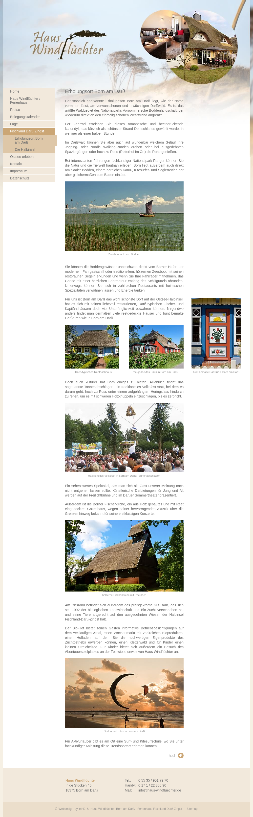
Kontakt (16, 164)
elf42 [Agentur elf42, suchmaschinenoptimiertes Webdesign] (82, 809)
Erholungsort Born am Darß (29, 140)
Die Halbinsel (25, 149)
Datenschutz (19, 178)
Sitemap (192, 809)
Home (14, 91)
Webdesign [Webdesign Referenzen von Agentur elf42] (66, 809)
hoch (172, 756)
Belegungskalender (25, 117)
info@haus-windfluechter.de (159, 790)
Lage (14, 124)
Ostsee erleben (22, 157)
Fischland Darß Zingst (27, 131)
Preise (15, 110)
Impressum (18, 171)
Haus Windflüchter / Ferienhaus (25, 100)
